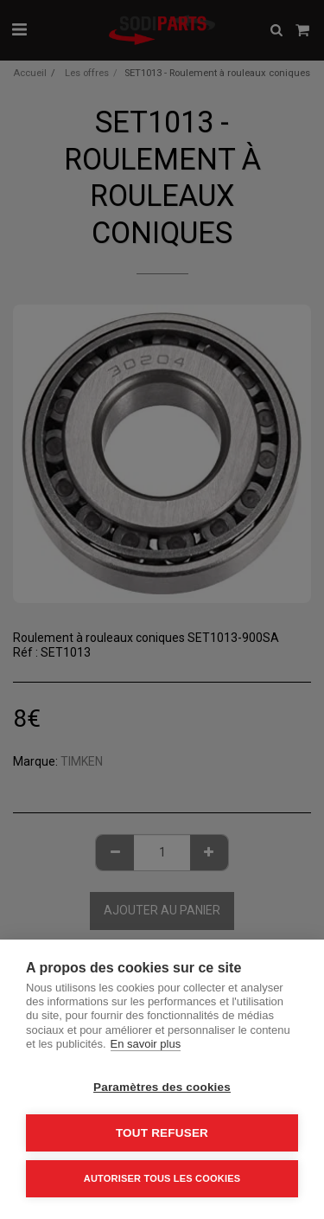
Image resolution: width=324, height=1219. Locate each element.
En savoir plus (146, 1043)
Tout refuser (162, 1132)
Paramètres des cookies (162, 1087)
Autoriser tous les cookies (162, 1178)
